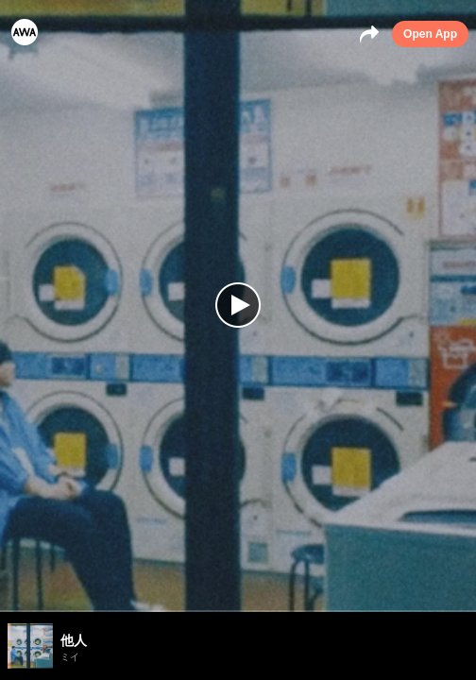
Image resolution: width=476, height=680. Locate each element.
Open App (430, 34)
